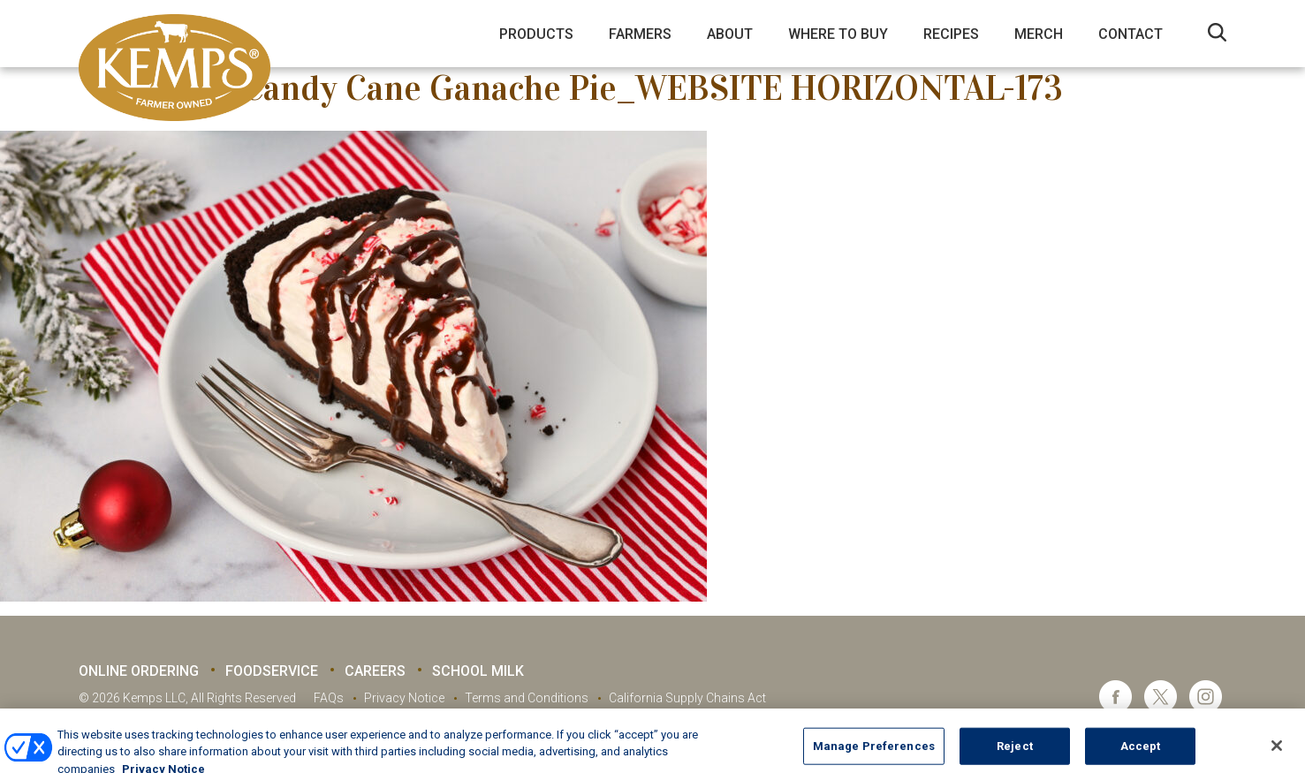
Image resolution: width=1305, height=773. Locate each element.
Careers (375, 671)
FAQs (329, 698)
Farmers (640, 34)
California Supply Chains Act (687, 698)
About (730, 34)
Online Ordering (139, 671)
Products (536, 34)
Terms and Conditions (526, 698)
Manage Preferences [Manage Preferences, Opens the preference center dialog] (874, 754)
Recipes (951, 34)
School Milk (478, 671)
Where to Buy (838, 34)
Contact (1130, 34)
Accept (1140, 754)
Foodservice (271, 671)
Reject (1015, 754)
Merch (1038, 34)
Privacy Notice (404, 698)
